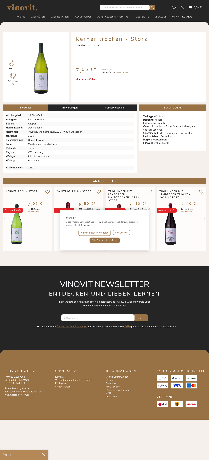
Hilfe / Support (113, 386)
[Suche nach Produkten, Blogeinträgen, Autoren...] (125, 7)
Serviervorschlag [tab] (114, 107)
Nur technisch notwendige (93, 232)
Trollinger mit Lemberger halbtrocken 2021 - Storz (124, 194)
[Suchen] (151, 7)
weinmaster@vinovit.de (17, 394)
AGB (127, 326)
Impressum (112, 396)
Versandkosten (122, 72)
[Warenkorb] (195, 8)
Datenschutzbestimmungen (72, 326)
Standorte (111, 383)
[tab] (25, 107)
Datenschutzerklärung (118, 390)
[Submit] (140, 317)
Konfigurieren (121, 232)
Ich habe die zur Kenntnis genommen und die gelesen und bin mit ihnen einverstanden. (109, 326)
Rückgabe (60, 383)
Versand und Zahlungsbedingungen (74, 380)
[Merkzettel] (174, 8)
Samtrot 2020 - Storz (74, 191)
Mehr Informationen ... (84, 225)
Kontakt (59, 376)
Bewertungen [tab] (69, 107)
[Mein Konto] (182, 8)
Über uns (110, 380)
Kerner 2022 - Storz (22, 191)
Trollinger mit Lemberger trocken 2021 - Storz (175, 194)
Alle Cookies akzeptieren (104, 240)
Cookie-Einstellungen (117, 376)
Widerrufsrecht (63, 386)
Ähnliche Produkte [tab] (104, 181)
